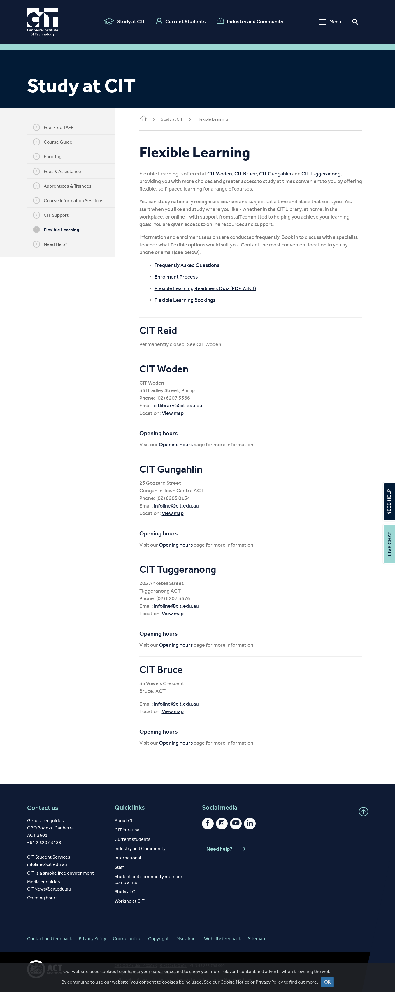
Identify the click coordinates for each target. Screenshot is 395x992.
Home (152, 119)
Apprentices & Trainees (66, 185)
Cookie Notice (235, 982)
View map (181, 413)
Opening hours (184, 444)
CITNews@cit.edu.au (49, 889)
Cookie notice (127, 938)
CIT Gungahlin (284, 173)
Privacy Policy (269, 982)
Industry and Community (248, 21)
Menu (328, 22)
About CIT (125, 820)
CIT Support (55, 215)
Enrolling (51, 156)
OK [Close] (327, 982)
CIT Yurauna (127, 830)
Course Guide (57, 141)
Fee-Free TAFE (57, 127)
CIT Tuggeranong (329, 173)
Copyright (158, 938)
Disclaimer (186, 938)
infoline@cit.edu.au (185, 506)
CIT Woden (228, 173)
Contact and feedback (49, 938)
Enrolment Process (184, 277)
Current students (132, 839)
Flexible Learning (60, 229)
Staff (119, 867)
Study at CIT (122, 21)
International (128, 858)
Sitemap (256, 938)
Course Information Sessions (72, 200)
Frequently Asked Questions (195, 265)
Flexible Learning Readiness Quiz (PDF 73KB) (214, 288)
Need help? (227, 849)
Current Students (179, 21)
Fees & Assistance (61, 171)
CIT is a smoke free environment (60, 873)
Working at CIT (130, 901)
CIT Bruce (254, 173)
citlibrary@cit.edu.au (187, 405)
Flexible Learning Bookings (193, 300)
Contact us (42, 807)
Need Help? (54, 244)
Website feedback (222, 938)
